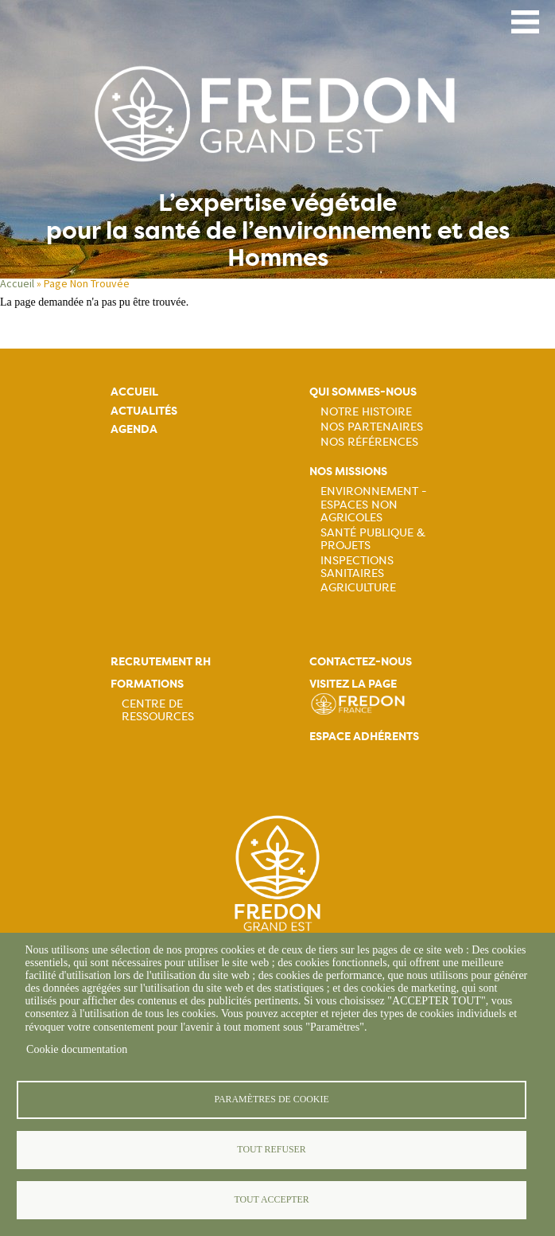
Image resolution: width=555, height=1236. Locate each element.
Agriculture (358, 587)
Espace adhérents (364, 736)
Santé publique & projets (372, 538)
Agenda (134, 429)
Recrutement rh (161, 661)
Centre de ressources (158, 709)
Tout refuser (271, 1149)
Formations (147, 684)
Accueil (134, 392)
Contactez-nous (360, 661)
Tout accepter (271, 1199)
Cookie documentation (76, 1049)
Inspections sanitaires (357, 566)
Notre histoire (366, 411)
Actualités (144, 411)
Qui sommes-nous (363, 392)
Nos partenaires (371, 426)
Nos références (369, 442)
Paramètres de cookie (271, 1099)
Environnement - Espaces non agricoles (373, 504)
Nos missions (348, 471)
